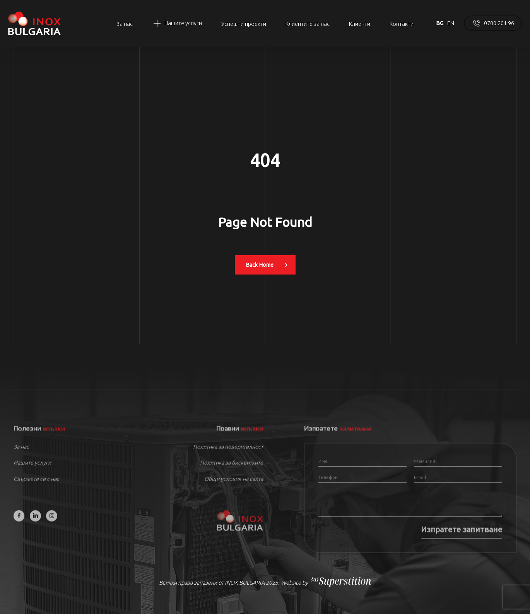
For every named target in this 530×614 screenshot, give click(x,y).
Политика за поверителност (228, 453)
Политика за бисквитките (231, 470)
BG (439, 23)
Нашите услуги (32, 470)
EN (450, 23)
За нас (21, 453)
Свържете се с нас (36, 486)
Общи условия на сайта (233, 486)
